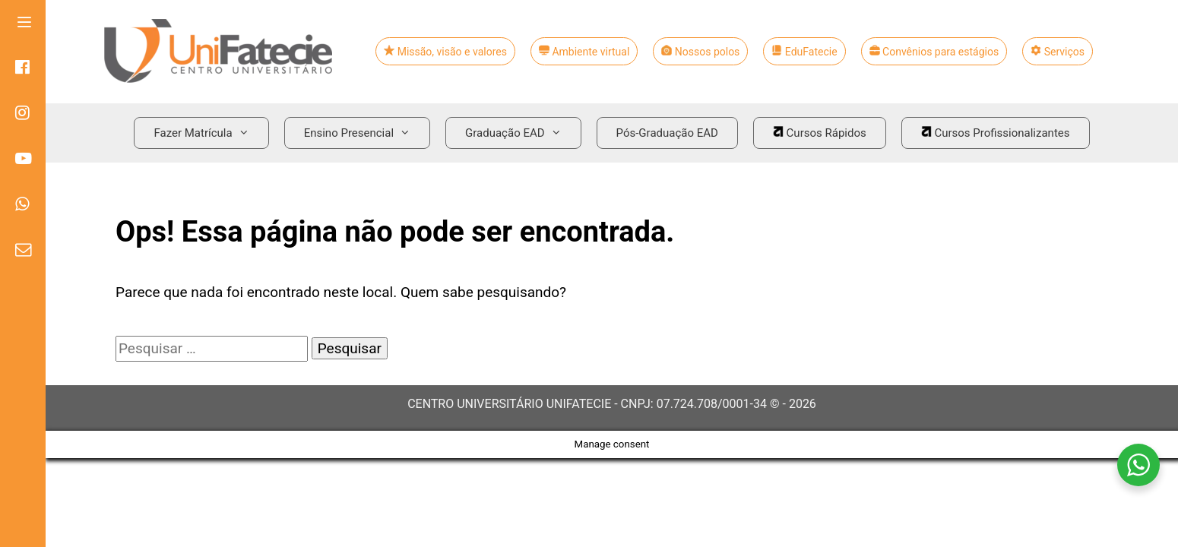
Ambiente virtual (584, 52)
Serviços (1058, 52)
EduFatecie (804, 52)
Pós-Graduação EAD (667, 133)
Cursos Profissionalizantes (995, 133)
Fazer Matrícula (207, 133)
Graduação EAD (519, 133)
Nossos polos (700, 52)
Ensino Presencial (363, 133)
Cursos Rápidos (819, 133)
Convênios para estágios (934, 52)
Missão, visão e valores (445, 52)
